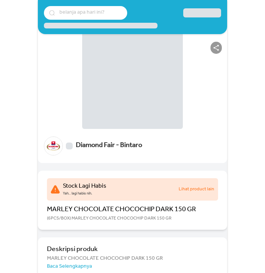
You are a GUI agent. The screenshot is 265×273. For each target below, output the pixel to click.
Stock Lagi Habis (84, 187)
